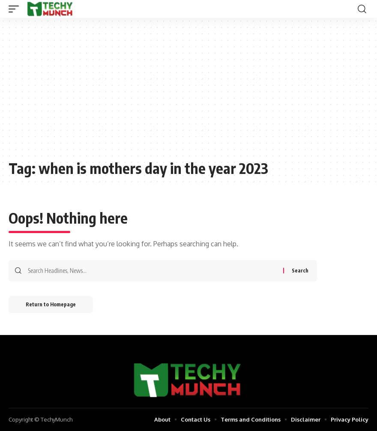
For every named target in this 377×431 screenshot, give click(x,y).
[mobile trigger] (16, 9)
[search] (362, 9)
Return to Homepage (51, 304)
